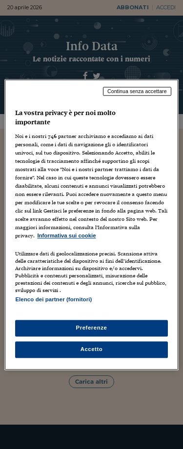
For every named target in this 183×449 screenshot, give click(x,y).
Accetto (92, 349)
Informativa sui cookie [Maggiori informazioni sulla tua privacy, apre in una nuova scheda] (66, 236)
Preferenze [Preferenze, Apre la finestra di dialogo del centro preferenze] (91, 328)
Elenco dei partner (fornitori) (53, 299)
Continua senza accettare (137, 91)
